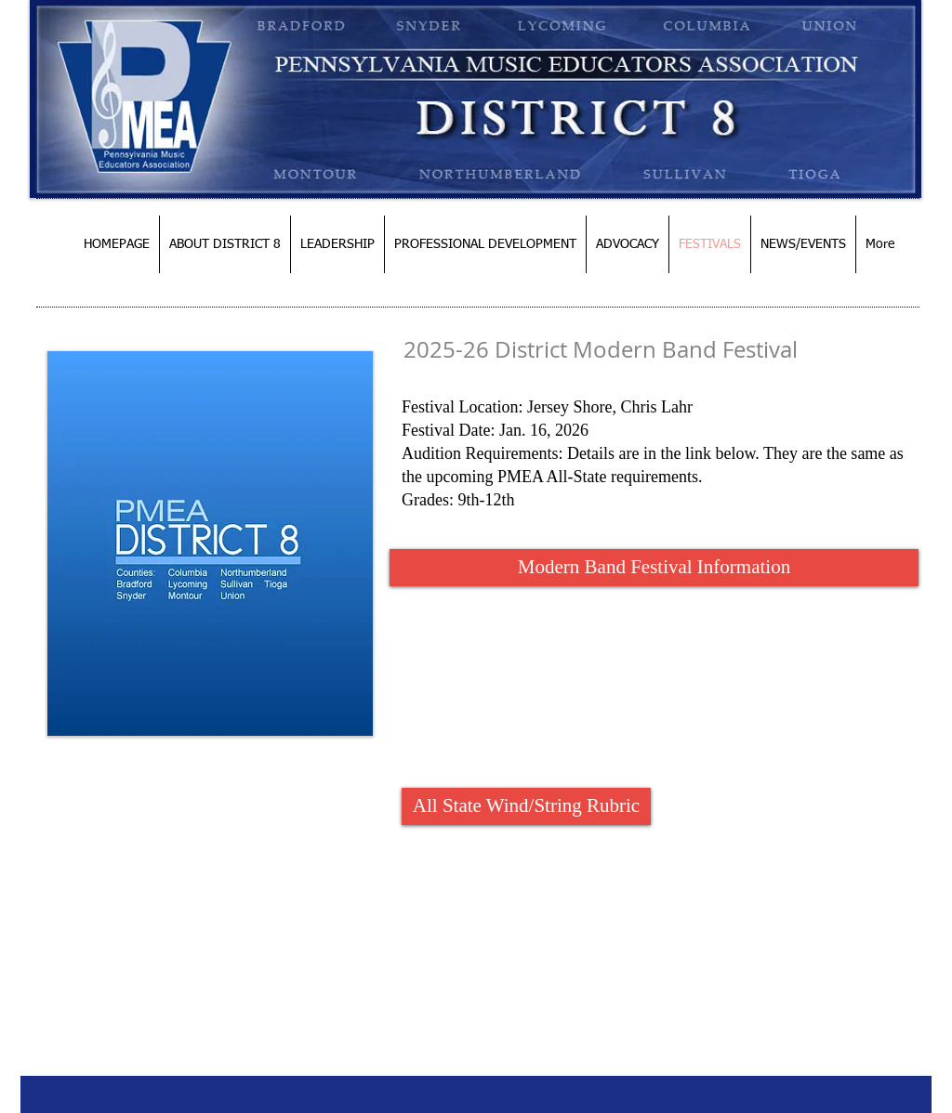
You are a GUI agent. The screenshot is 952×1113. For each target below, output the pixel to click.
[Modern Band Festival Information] (654, 567)
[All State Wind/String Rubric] (526, 806)
